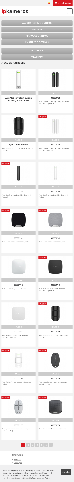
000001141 (18, 238)
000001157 (18, 425)
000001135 (55, 97)
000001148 (55, 331)
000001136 (55, 144)
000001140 (55, 191)
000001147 (18, 331)
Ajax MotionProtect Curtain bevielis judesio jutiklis (18, 99)
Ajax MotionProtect (18, 144)
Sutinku (66, 472)
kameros (14, 11)
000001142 (55, 238)
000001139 (18, 191)
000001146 (55, 284)
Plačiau (47, 478)
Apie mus (17, 459)
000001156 (55, 378)
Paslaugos (18, 463)
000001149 (18, 378)
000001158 (55, 425)
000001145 (18, 284)
